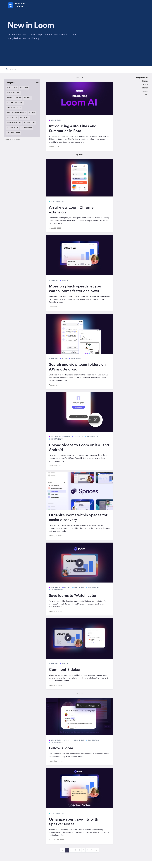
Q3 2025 (145, 88)
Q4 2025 (145, 84)
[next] (96, 850)
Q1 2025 (145, 91)
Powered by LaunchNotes (12, 139)
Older (146, 95)
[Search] (22, 69)
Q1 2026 (145, 81)
